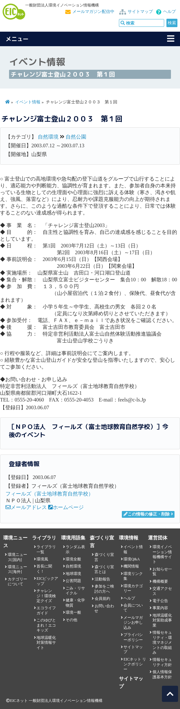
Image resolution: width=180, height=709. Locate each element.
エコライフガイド (46, 610)
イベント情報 (27, 102)
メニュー (17, 39)
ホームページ (66, 507)
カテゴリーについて (17, 581)
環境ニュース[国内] (17, 557)
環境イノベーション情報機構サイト (162, 554)
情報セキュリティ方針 (162, 662)
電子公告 (160, 601)
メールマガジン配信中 (93, 11)
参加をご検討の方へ (104, 588)
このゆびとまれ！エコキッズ (46, 625)
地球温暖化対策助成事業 (162, 620)
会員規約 (102, 598)
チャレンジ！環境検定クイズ (46, 596)
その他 (71, 620)
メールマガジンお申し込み (133, 622)
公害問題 (73, 581)
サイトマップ (140, 11)
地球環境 (73, 573)
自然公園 (76, 137)
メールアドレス (26, 507)
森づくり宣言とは (104, 569)
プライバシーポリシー (133, 637)
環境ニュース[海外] (17, 569)
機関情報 (131, 566)
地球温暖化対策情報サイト (46, 642)
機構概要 (160, 581)
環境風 (42, 559)
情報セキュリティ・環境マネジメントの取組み (162, 642)
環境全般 (73, 559)
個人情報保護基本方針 (162, 674)
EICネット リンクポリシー (134, 664)
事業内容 (160, 608)
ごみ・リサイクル (75, 590)
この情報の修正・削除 (146, 514)
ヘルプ (169, 11)
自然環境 (48, 137)
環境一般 (73, 612)
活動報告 (102, 579)
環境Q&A (131, 559)
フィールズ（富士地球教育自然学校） (49, 493)
